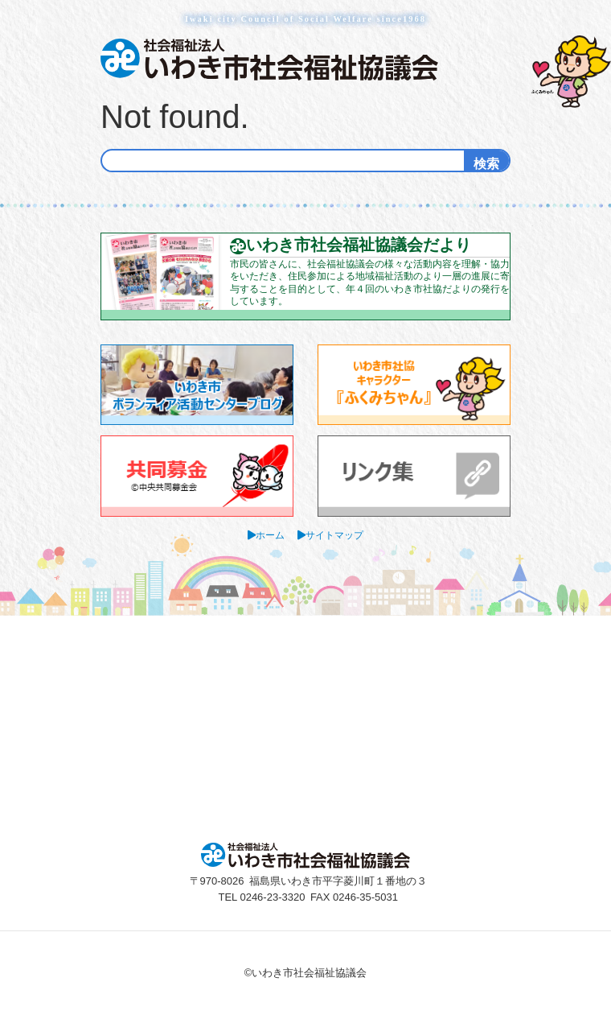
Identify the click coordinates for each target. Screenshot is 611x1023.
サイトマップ (334, 535)
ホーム (270, 535)
